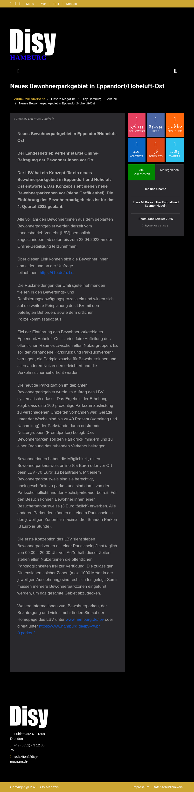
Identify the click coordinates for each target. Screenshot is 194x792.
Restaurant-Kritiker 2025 (156, 219)
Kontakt (71, 4)
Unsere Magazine (63, 99)
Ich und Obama (155, 189)
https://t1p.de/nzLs (56, 272)
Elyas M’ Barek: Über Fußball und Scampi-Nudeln (156, 203)
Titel (56, 4)
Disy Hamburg (91, 99)
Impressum (140, 787)
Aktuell (112, 99)
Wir (43, 4)
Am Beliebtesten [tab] (141, 172)
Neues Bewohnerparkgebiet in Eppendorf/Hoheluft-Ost (57, 103)
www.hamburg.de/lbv (85, 619)
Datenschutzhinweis (167, 787)
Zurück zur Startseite (29, 99)
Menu (30, 4)
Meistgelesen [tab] (169, 170)
